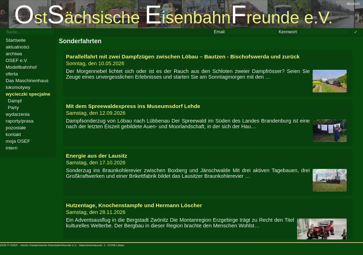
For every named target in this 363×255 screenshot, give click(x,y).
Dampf (15, 100)
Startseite (16, 40)
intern (11, 148)
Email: (219, 31)
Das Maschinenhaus (27, 80)
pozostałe (16, 127)
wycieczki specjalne (28, 94)
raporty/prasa (20, 121)
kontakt (13, 134)
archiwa (14, 53)
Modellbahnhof (21, 67)
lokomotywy (18, 87)
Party (13, 107)
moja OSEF (18, 141)
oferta (12, 73)
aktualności (17, 47)
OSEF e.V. (17, 60)
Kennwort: (288, 31)
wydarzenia (17, 114)
